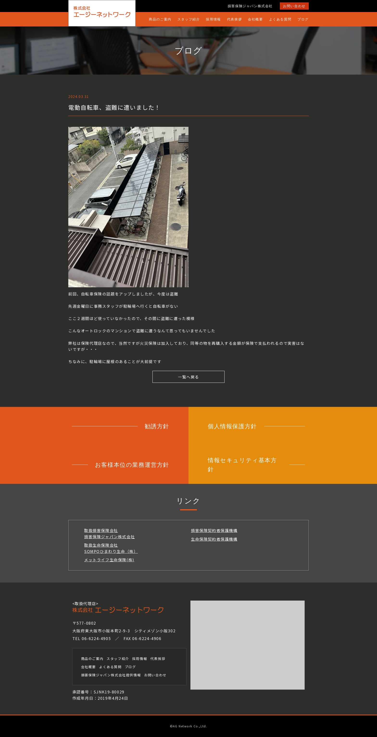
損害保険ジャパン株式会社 (250, 6)
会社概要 (255, 19)
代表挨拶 (234, 19)
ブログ (303, 19)
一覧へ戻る (188, 377)
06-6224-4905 (96, 638)
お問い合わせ (294, 6)
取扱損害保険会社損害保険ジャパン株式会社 (109, 533)
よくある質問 (280, 19)
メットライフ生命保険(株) (109, 560)
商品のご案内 (160, 19)
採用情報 (213, 19)
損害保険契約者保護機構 (214, 530)
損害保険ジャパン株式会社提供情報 (111, 675)
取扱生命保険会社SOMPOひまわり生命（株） (111, 548)
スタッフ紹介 (188, 19)
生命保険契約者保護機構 (214, 539)
